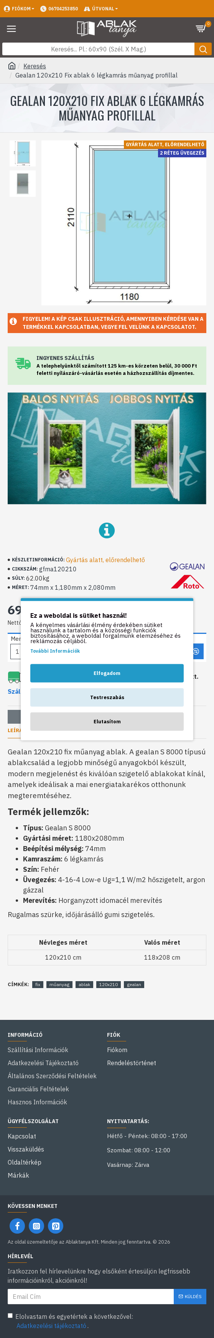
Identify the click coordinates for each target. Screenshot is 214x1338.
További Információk (55, 650)
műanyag (59, 984)
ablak (84, 984)
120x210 (108, 984)
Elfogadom (107, 673)
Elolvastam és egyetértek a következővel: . (70, 1321)
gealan (134, 984)
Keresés (34, 66)
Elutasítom (107, 721)
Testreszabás (107, 697)
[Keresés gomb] (203, 49)
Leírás (17, 731)
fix (37, 984)
